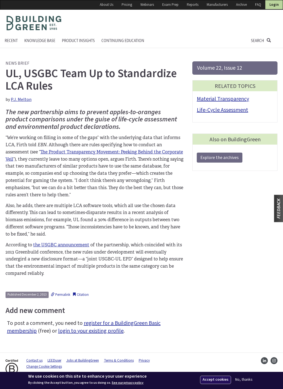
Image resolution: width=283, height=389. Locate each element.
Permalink (60, 294)
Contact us (34, 360)
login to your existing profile (91, 331)
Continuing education (122, 40)
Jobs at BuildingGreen (82, 360)
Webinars (147, 4)
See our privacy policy (127, 383)
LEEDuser (54, 360)
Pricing (127, 4)
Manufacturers (217, 4)
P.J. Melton (21, 99)
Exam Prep (170, 4)
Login (274, 4)
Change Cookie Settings (44, 366)
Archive (241, 4)
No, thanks (244, 379)
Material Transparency (223, 99)
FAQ (258, 4)
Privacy (144, 360)
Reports (192, 4)
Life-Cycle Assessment (222, 110)
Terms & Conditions (119, 360)
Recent (11, 40)
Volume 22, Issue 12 (219, 68)
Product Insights (78, 40)
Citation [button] (80, 294)
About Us (106, 4)
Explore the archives (219, 158)
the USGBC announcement (61, 245)
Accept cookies (216, 379)
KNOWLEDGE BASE (39, 40)
